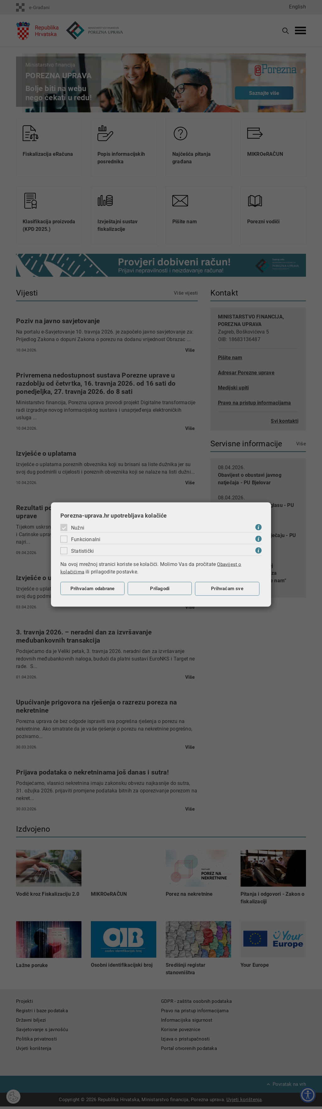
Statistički (82, 551)
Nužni (77, 527)
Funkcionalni (85, 539)
